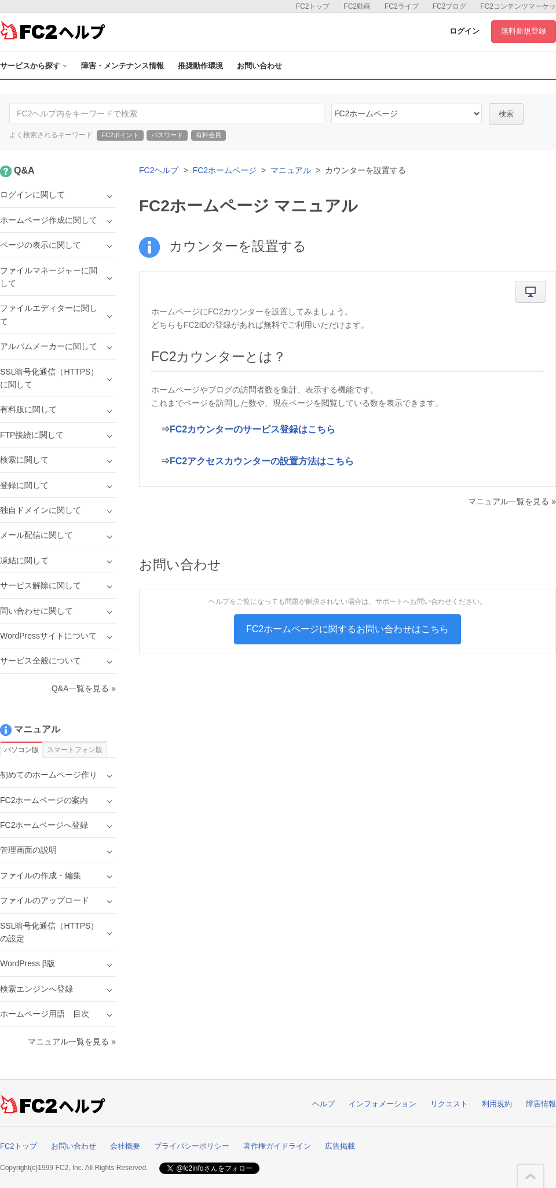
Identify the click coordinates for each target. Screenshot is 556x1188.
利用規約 (497, 1103)
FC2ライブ (402, 6)
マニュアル (290, 170)
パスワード (167, 134)
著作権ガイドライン (277, 1146)
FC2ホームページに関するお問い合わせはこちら (347, 629)
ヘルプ (323, 1103)
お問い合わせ (259, 65)
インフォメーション (382, 1103)
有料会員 (208, 134)
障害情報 (541, 1103)
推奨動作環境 (200, 65)
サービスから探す (33, 65)
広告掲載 (340, 1146)
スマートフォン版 (75, 750)
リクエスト (449, 1103)
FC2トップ (313, 6)
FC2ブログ (450, 6)
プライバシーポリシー (191, 1146)
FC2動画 (357, 6)
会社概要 (125, 1146)
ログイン (464, 31)
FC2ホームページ (225, 170)
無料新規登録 (523, 31)
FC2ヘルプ (158, 170)
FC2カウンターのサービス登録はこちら (252, 429)
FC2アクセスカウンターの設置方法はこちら (262, 461)
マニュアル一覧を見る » (512, 501)
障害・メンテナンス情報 (122, 65)
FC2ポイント (120, 134)
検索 (506, 113)
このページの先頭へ (530, 1176)
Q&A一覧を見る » (84, 688)
